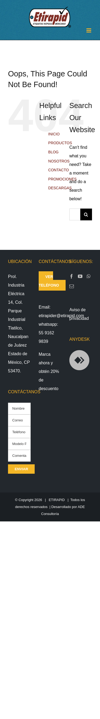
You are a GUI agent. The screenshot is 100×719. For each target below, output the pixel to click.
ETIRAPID (57, 500)
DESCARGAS (60, 188)
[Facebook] (71, 276)
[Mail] (71, 286)
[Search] (86, 214)
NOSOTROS (59, 161)
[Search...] (74, 214)
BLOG (53, 152)
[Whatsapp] (89, 276)
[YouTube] (80, 276)
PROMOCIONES (62, 179)
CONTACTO (58, 170)
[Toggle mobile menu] (89, 30)
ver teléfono (49, 281)
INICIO (54, 134)
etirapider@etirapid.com (61, 315)
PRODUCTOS (60, 143)
